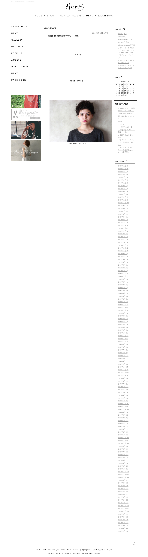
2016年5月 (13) (123, 424)
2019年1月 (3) (123, 333)
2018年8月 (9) (123, 347)
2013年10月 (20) (123, 511)
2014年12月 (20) (123, 472)
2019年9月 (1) (123, 313)
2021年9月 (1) (123, 254)
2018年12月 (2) (123, 336)
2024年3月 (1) (123, 191)
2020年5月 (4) (123, 290)
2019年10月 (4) (123, 310)
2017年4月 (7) (123, 392)
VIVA (120, 121)
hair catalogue (53, 550)
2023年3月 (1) (123, 220)
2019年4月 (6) (123, 327)
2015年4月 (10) (123, 460)
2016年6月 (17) (123, 421)
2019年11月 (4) (123, 307)
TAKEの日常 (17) (124, 42)
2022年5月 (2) (123, 237)
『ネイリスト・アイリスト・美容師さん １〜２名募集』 (126, 150)
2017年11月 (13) (123, 373)
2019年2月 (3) (123, 330)
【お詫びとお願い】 (125, 127)
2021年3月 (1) (123, 268)
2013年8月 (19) (123, 517)
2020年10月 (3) (123, 276)
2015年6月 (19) (123, 455)
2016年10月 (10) (123, 409)
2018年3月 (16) (123, 361)
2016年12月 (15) (123, 404)
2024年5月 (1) (123, 189)
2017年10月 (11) (123, 375)
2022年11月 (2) (123, 228)
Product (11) (122, 37)
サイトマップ (106, 550)
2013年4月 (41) (123, 528)
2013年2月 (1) (123, 531)
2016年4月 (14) (123, 426)
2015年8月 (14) (123, 449)
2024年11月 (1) (123, 183)
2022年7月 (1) (123, 234)
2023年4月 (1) (123, 217)
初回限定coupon (86, 550)
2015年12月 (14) (123, 438)
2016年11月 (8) (123, 407)
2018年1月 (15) (123, 367)
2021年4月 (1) (123, 265)
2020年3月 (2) (123, 296)
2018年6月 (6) (123, 353)
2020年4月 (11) (123, 293)
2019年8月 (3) (123, 316)
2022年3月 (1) (123, 240)
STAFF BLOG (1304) (125, 39)
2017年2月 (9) (123, 398)
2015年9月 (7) (123, 446)
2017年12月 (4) (123, 370)
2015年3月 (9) (123, 463)
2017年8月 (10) (123, 381)
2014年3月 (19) (123, 497)
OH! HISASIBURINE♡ (126, 113)
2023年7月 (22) (123, 211)
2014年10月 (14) (123, 477)
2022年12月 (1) (123, 225)
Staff (45, 550)
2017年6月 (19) (123, 387)
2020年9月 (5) (123, 279)
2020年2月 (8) (123, 299)
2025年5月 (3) (123, 174)
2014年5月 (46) (123, 491)
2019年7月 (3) (123, 319)
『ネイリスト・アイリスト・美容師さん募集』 (126, 142)
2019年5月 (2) (123, 324)
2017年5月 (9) (123, 390)
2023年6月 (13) (123, 214)
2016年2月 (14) (123, 432)
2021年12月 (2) (123, 245)
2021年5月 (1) (123, 262)
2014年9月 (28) (123, 480)
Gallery (97, 550)
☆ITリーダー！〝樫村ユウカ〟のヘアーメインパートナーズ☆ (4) (126, 50)
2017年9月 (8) (123, 378)
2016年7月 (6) (123, 418)
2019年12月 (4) (123, 305)
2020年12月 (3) (123, 274)
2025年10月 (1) (123, 169)
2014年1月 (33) (123, 503)
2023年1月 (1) (123, 223)
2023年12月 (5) (123, 197)
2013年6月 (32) (123, 523)
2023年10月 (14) (123, 203)
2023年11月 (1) (123, 200)
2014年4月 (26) (123, 494)
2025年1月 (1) (123, 177)
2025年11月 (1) (123, 166)
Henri (69, 550)
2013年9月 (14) (123, 514)
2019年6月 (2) (123, 322)
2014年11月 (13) (123, 474)
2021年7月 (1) (123, 257)
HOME (38, 550)
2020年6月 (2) (123, 288)
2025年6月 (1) (123, 172)
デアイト (121, 124)
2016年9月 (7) (123, 412)
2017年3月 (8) (123, 395)
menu (63, 550)
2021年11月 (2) (123, 248)
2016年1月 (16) (123, 435)
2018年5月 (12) (123, 356)
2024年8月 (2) (123, 186)
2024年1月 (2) (123, 194)
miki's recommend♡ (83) (126, 45)
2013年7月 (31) (123, 520)
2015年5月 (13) (123, 457)
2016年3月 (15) (123, 429)
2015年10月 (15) (123, 443)
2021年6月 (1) (123, 259)
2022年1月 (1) (123, 242)
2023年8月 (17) (123, 208)
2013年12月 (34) (123, 506)
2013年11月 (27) (123, 508)
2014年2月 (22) (123, 500)
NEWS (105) (122, 34)
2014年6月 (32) (123, 489)
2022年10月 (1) (123, 231)
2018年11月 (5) (123, 339)
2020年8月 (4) (123, 282)
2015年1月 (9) (123, 469)
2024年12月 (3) (123, 180)
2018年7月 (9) (123, 350)
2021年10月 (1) (123, 251)
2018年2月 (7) (123, 364)
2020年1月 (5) (123, 302)
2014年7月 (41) (123, 486)
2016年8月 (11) (123, 415)
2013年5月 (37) (123, 525)
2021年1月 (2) (123, 271)
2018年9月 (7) (123, 344)
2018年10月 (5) (123, 341)
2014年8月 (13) (123, 483)
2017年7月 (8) (123, 384)
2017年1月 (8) (123, 401)
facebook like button (101, 193)
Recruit (75, 550)
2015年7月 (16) (123, 452)
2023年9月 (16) (123, 205)
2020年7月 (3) (123, 285)
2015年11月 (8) (123, 441)
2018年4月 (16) (123, 358)
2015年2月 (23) (123, 466)
